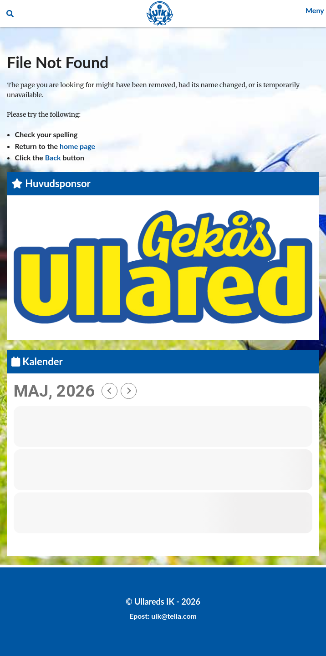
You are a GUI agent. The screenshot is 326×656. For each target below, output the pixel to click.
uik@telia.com (174, 615)
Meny (315, 10)
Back (53, 157)
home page (77, 146)
